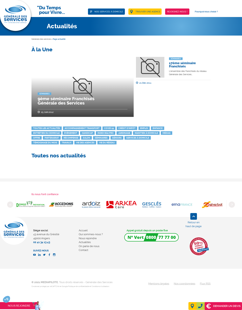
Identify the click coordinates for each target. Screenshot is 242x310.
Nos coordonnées (184, 283)
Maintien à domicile (146, 133)
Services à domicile (137, 138)
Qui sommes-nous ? (91, 234)
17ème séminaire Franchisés (182, 64)
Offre (36, 138)
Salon (86, 138)
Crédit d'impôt (127, 128)
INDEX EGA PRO (106, 133)
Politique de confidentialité (78, 286)
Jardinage (124, 133)
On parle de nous (89, 246)
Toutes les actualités (46, 128)
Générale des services (41, 39)
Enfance (158, 128)
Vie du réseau (107, 142)
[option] (31, 204)
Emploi (144, 128)
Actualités (85, 242)
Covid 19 (109, 128)
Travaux (66, 142)
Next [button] (232, 204)
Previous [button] (10, 204)
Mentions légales (158, 283)
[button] (6, 299)
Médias (167, 133)
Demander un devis (223, 306)
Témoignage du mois (45, 142)
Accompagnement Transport (82, 128)
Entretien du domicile (46, 133)
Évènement (70, 133)
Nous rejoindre (88, 238)
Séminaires (101, 138)
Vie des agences (85, 142)
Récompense (71, 138)
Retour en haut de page (194, 224)
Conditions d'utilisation (100, 286)
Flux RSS (205, 283)
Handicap (87, 133)
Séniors (117, 138)
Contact (83, 250)
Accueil (83, 230)
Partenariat (52, 138)
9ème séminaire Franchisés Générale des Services (66, 101)
